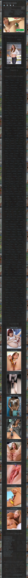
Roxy (6, 272)
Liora (13, 219)
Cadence (13, 118)
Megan (14, 239)
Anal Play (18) (7, 543)
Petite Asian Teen (19, 12)
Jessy (11, 181)
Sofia (21, 285)
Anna (12, 95)
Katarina (15, 189)
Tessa (6, 302)
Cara (16, 120)
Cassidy (20, 123)
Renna (17, 267)
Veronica (6, 312)
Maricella (19, 231)
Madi (7, 226)
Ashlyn (16, 100)
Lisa (18, 219)
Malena (9, 229)
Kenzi (22, 194)
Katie (7, 191)
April (12, 98)
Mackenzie (13, 224)
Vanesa (8, 310)
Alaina (6, 82)
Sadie (6, 274)
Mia (17, 242)
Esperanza (19, 146)
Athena (8, 103)
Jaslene (20, 171)
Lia (23, 211)
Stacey (12, 290)
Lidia (7, 214)
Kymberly (20, 201)
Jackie (20, 166)
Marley (6, 237)
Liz (21, 219)
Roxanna (20, 269)
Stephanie (8, 292)
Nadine (9, 252)
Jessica (7, 181)
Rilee (22, 267)
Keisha (16, 191)
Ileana (11, 163)
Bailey (20, 108)
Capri (12, 120)
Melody (12, 242)
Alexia (20, 85)
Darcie (12, 138)
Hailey (6, 156)
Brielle (22, 113)
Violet (22, 312)
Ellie (21, 143)
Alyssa (8, 90)
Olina (21, 257)
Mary (16, 237)
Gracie (17, 153)
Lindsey (8, 219)
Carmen (21, 120)
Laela (16, 204)
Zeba (9, 317)
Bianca (22, 110)
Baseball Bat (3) (8, 548)
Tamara (13, 297)
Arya (6, 100)
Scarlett (19, 277)
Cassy (6, 125)
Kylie (15, 201)
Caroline (8, 123)
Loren (6, 221)
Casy (11, 125)
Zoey (18, 317)
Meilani (20, 239)
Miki (12, 244)
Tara (17, 297)
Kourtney (8, 199)
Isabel (16, 163)
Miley (20, 244)
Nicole (21, 254)
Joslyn (12, 183)
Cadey (19, 118)
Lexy (19, 211)
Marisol (14, 234)
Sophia (19, 287)
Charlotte (8, 128)
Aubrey (14, 103)
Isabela (21, 163)
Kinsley (12, 196)
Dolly (17, 140)
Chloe (14, 128)
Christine (19, 128)
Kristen (20, 199)
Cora (10, 130)
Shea (20, 282)
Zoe (14, 317)
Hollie (17, 161)
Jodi (22, 181)
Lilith (7, 216)
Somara (9, 287)
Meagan (8, 239)
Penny (14, 262)
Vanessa (14, 310)
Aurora (14, 105)
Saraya (21, 274)
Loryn (11, 221)
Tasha (7, 300)
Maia (21, 226)
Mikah (7, 244)
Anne (17, 95)
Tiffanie (12, 302)
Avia (12, 108)
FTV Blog (6, 14)
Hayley (12, 161)
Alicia (7, 87)
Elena (7, 143)
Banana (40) (7, 546)
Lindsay (20, 216)
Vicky (12, 312)
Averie (7, 108)
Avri (16, 108)
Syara (16, 295)
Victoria (17, 312)
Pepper (19, 262)
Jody (7, 183)
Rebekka (6, 267)
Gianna (6, 153)
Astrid (21, 100)
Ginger (11, 153)
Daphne (7, 138)
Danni (21, 135)
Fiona (10, 151)
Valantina (8, 307)
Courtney (8, 133)
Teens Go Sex (7, 10)
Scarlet (13, 277)
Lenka (21, 209)
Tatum (12, 300)
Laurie (12, 209)
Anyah (7, 98)
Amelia (7, 92)
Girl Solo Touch (18, 13)
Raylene (19, 264)
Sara (11, 274)
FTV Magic (17, 14)
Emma (13, 146)
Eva (17, 148)
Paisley (21, 259)
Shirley (7, 285)
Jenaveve (14, 176)
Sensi (11, 279)
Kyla (11, 201)
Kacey (6, 186)
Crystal (14, 133)
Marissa (19, 234)
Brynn (8, 118)
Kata (10, 189)
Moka (16, 247)
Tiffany (17, 302)
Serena (17, 279)
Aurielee (8, 105)
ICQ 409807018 (17, 575)
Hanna (21, 156)
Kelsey (6, 194)
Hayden (7, 161)
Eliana (12, 143)
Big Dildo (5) (7, 554)
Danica (10, 135)
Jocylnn (17, 181)
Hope (6, 163)
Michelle (21, 242)
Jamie (21, 168)
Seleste (6, 279)
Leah (16, 209)
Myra (21, 249)
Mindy (7, 247)
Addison (12, 80)
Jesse (20, 178)
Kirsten (18, 196)
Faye (6, 151)
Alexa (7, 85)
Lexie (14, 211)
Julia (16, 183)
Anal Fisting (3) (7, 541)
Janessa (14, 171)
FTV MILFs (6, 13)
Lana (21, 204)
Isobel (7, 166)
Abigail (6, 80)
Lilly (11, 216)
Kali (14, 186)
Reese (12, 267)
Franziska (16, 151)
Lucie (21, 221)
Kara (22, 186)
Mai (17, 226)
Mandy (14, 231)
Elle (17, 143)
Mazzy (21, 237)
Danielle (16, 135)
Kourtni (15, 199)
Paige (16, 259)
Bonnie (11, 113)
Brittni (16, 115)
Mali (14, 229)
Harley (14, 158)
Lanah (6, 206)
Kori (22, 196)
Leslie (5, 211)
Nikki (7, 257)
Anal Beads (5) (7, 538)
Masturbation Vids (8, 12)
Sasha (8, 277)
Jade (11, 168)
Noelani (16, 257)
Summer (20, 292)
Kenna (17, 194)
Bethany (16, 110)
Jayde (14, 173)
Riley (6, 269)
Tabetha (7, 297)
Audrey (20, 103)
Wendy (8, 315)
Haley (11, 156)
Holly (22, 161)
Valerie (20, 307)
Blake (5, 113)
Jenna (7, 178)
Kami (18, 186)
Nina (11, 257)
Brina (11, 115)
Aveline (20, 105)
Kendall (12, 194)
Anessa (21, 92)
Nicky (16, 254)
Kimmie (7, 196)
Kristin (6, 201)
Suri (5, 295)
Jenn (20, 176)
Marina (8, 234)
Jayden (19, 173)
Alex (21, 82)
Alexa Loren (14, 85)
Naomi (14, 252)
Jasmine (9, 173)
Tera (21, 300)
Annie (21, 95)
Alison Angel (14, 87)
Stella (21, 290)
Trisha (16, 305)
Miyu (12, 247)
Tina (22, 302)
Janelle (8, 171)
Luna (7, 224)
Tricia (11, 305)
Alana (11, 82)
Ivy (16, 166)
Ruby (10, 272)
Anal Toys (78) (7, 545)
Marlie (11, 237)
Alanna (17, 82)
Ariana (20, 98)
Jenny (12, 178)
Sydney (21, 295)
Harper (19, 158)
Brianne (17, 113)
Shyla (12, 285)
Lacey (7, 204)
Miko (16, 244)
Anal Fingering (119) (9, 540)
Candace (6, 120)
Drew (21, 140)
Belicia (6, 110)
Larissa (16, 206)
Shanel (8, 282)
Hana (16, 156)
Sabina (16, 272)
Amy (16, 92)
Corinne (16, 130)
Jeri (17, 178)
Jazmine (8, 176)
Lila (11, 214)
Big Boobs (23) (7, 552)
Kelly (20, 191)
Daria (17, 138)
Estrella (12, 148)
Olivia (6, 259)
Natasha (7, 254)
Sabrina (21, 272)
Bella (11, 110)
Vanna (20, 310)
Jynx (21, 183)
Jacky (6, 168)
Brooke (21, 115)
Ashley (11, 100)
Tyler (20, 305)
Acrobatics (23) (7, 537)
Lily (15, 216)
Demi (21, 138)
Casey (14, 123)
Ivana (12, 166)
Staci (17, 290)
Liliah (15, 214)
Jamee (16, 168)
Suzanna (10, 295)
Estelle (7, 148)
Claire (6, 130)
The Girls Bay (18, 10)
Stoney (14, 292)
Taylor (16, 300)
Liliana (20, 214)
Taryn (21, 297)
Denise (6, 140)
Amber (20, 90)
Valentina (14, 307)
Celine (16, 125)
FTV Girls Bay (7, 15)
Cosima (21, 130)
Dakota (20, 133)
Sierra (16, 285)
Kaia (10, 186)
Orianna (11, 259)
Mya (17, 249)
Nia (12, 254)
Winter (20, 315)
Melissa (6, 242)
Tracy (7, 305)
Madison (12, 226)
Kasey (5, 189)
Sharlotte (14, 282)
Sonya (14, 287)
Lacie (12, 204)
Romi (14, 269)
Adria (17, 80)
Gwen (21, 153)
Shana (22, 279)
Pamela (9, 262)
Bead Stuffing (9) (8, 551)
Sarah (15, 274)
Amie (11, 92)
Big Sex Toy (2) (7, 556)
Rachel (14, 264)
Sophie (7, 290)
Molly (21, 247)
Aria (16, 98)
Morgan (13, 249)
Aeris (22, 80)
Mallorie (19, 229)
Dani (6, 135)
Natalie (19, 252)
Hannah (9, 158)
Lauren (7, 209)
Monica (7, 249)
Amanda (14, 90)
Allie (20, 87)
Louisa (16, 221)
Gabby (22, 151)
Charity (21, 125)
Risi (11, 269)
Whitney (14, 315)
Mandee (8, 231)
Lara (11, 206)
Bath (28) (6, 549)
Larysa (21, 206)
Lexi (10, 211)
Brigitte (7, 115)
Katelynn (21, 189)
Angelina (7, 95)
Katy (11, 191)
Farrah (21, 148)
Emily (7, 146)
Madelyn (20, 224)
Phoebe (8, 264)
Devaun (12, 140)
